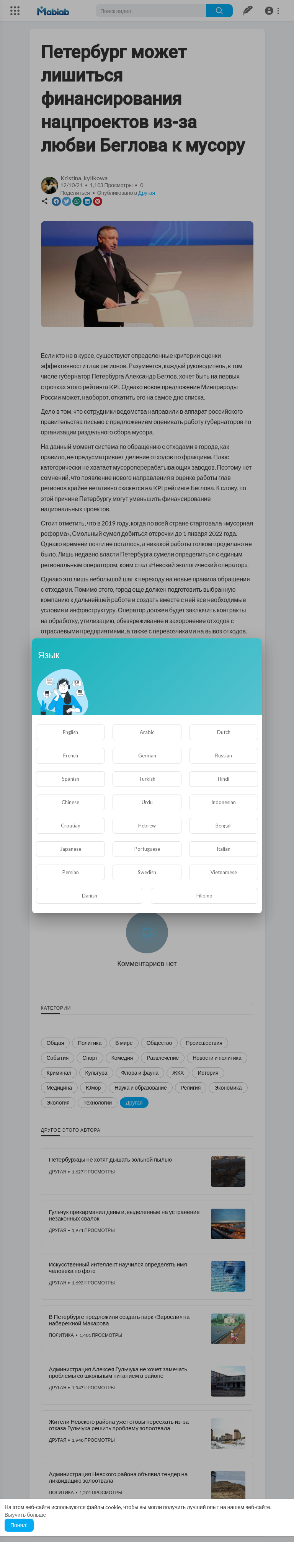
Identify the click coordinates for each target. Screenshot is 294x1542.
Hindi (223, 779)
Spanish (70, 779)
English (70, 732)
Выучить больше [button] (25, 1514)
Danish (89, 896)
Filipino (204, 896)
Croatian (70, 825)
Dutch (223, 732)
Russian (223, 755)
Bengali (224, 825)
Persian (70, 872)
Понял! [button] (19, 1525)
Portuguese (147, 849)
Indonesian (223, 802)
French (70, 755)
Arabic (147, 732)
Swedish (147, 872)
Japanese (70, 849)
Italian (223, 849)
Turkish (147, 779)
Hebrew (147, 825)
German (147, 755)
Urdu (147, 802)
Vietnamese (224, 872)
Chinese (70, 802)
